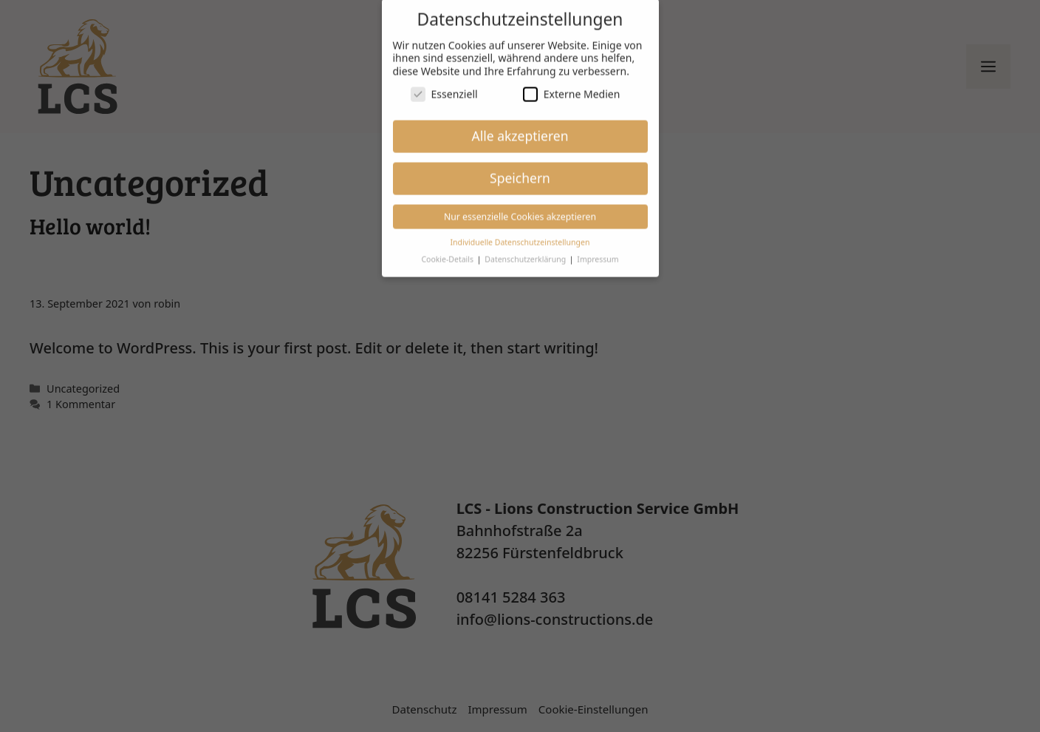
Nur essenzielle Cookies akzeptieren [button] (520, 205)
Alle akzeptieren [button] (520, 124)
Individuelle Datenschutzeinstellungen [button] (520, 231)
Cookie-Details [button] (448, 248)
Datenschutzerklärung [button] (526, 248)
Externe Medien (571, 82)
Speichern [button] (520, 166)
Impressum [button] (597, 248)
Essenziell (444, 82)
